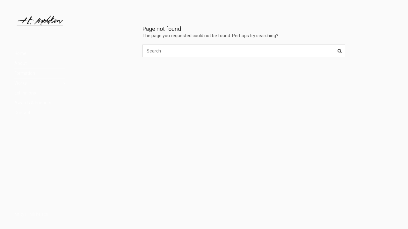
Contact (22, 112)
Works (20, 83)
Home (20, 53)
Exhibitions (25, 92)
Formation (24, 73)
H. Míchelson (36, 214)
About (20, 63)
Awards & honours (32, 102)
